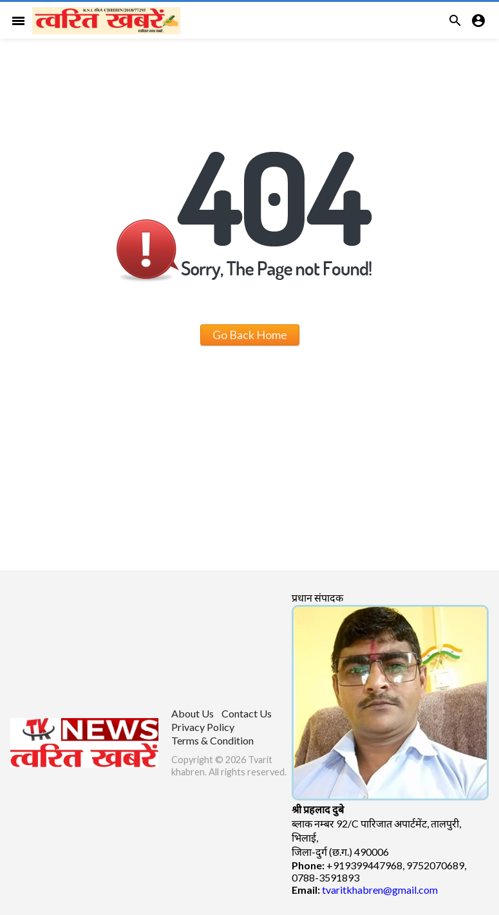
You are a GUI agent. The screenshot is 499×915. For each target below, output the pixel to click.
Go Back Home (249, 335)
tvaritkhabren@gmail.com (380, 889)
